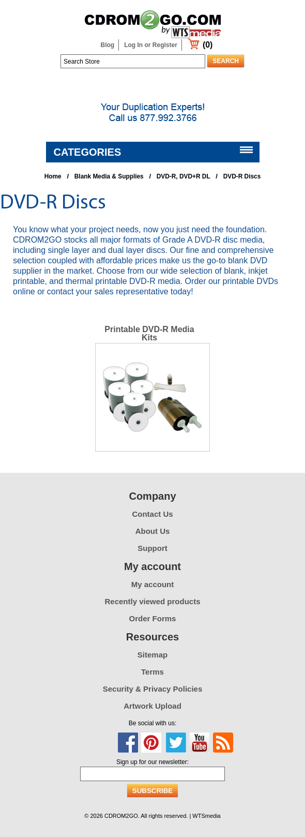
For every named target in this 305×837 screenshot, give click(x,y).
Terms (152, 671)
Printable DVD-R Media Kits (149, 333)
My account (152, 584)
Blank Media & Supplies (109, 176)
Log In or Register (150, 45)
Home (53, 176)
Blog (108, 45)
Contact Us (152, 514)
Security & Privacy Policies (153, 688)
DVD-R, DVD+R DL (183, 176)
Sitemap (152, 654)
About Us (152, 531)
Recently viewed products (152, 601)
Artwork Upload (152, 705)
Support (152, 548)
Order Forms (152, 618)
